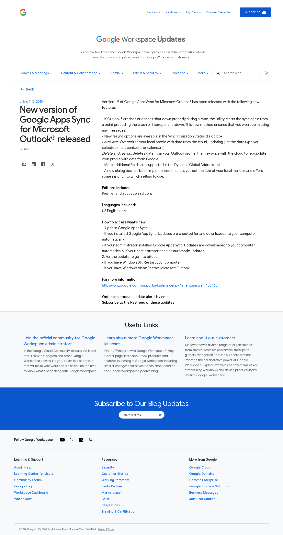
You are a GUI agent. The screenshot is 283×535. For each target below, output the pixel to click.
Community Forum (28, 480)
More (203, 73)
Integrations (111, 505)
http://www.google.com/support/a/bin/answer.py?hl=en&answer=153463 (160, 285)
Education (179, 73)
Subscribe (255, 12)
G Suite (24, 149)
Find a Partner (112, 486)
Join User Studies (202, 499)
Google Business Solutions (209, 486)
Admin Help (22, 468)
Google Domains (201, 474)
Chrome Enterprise (203, 480)
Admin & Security (147, 73)
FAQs (105, 499)
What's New (23, 499)
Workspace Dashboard (31, 493)
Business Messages (203, 493)
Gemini (116, 73)
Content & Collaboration (80, 73)
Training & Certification (119, 512)
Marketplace (111, 493)
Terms (110, 529)
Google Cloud (199, 468)
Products (154, 12)
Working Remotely (115, 480)
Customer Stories (115, 474)
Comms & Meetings (35, 73)
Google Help (23, 486)
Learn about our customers (210, 338)
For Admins (172, 12)
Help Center (193, 12)
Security (108, 468)
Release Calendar (218, 12)
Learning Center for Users (33, 474)
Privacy (102, 529)
